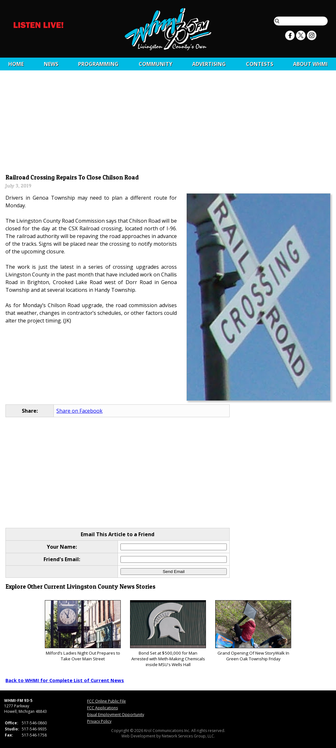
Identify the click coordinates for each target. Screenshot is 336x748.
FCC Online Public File (106, 701)
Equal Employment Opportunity (115, 714)
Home (16, 64)
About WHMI (310, 64)
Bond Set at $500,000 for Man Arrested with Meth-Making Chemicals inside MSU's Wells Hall (168, 634)
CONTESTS (259, 64)
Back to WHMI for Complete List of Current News (64, 680)
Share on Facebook (79, 410)
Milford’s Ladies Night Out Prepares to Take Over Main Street (83, 631)
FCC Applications (102, 708)
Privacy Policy (99, 721)
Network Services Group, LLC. (188, 736)
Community (155, 64)
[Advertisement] (168, 124)
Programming (98, 64)
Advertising (209, 64)
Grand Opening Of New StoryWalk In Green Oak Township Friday (253, 631)
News (51, 64)
